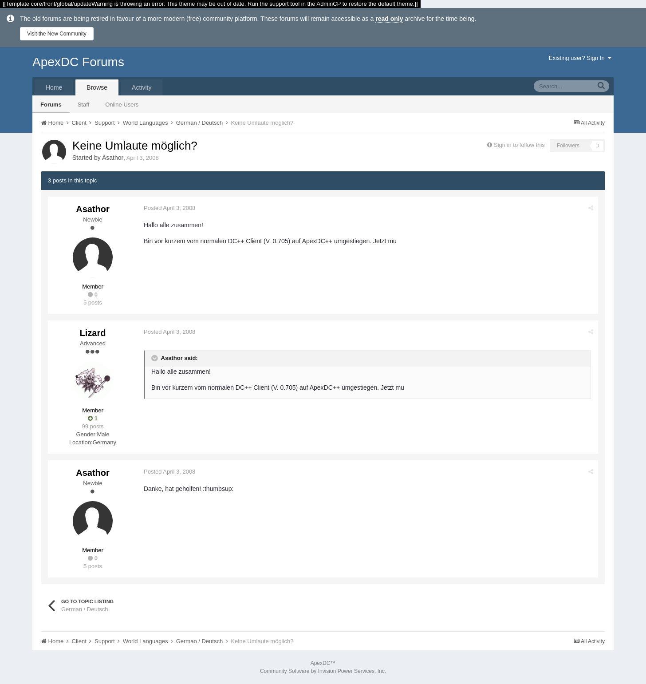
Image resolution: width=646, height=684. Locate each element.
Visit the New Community (57, 34)
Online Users (121, 104)
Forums (51, 104)
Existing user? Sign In (580, 58)
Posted (169, 208)
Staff (84, 104)
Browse (97, 87)
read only (389, 18)
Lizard (93, 333)
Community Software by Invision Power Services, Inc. (323, 671)
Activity (141, 87)
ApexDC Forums (78, 62)
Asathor (112, 157)
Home (54, 87)
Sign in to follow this (519, 145)
